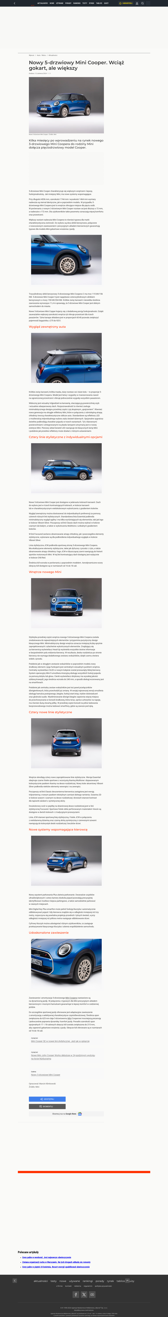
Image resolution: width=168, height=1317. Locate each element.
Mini (69, 1018)
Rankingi (76, 3)
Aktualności (42, 3)
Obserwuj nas (62, 1107)
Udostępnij (49, 1099)
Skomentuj (87, 1099)
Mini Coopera (71, 998)
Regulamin (88, 1279)
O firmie (59, 1279)
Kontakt (68, 1279)
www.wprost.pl (87, 1311)
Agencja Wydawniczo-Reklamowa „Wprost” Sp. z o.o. (89, 1301)
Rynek (91, 3)
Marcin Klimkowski (47, 1083)
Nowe (52, 3)
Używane (59, 3)
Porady (68, 3)
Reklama (77, 1279)
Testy (84, 3)
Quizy (106, 3)
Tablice (99, 3)
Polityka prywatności (103, 1279)
